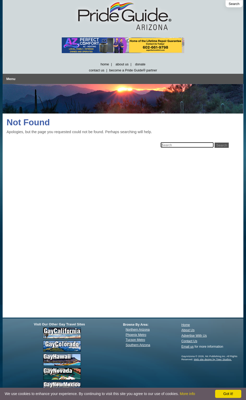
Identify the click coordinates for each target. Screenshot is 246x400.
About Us (187, 330)
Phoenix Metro (136, 335)
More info (187, 394)
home (104, 64)
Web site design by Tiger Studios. (213, 359)
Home (185, 325)
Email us (187, 346)
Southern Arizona (138, 345)
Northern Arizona (138, 329)
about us (122, 64)
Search (234, 4)
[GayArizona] (123, 17)
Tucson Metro (135, 340)
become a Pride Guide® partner (133, 70)
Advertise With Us (194, 335)
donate (140, 64)
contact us (96, 70)
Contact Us (189, 341)
